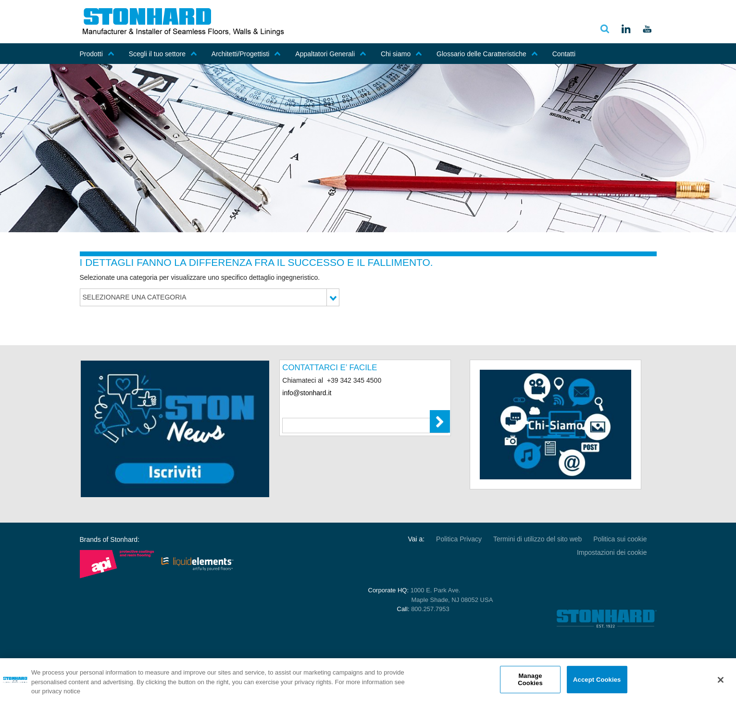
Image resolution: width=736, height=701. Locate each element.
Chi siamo (401, 54)
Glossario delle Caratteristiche (487, 54)
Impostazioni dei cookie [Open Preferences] (612, 552)
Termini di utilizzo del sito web (537, 539)
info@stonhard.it (306, 393)
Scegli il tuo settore (163, 54)
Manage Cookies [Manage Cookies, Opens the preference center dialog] (530, 679)
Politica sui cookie (620, 539)
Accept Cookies (597, 679)
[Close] (720, 679)
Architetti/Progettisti (246, 54)
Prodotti (97, 54)
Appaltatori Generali (330, 54)
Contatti (563, 54)
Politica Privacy (459, 539)
